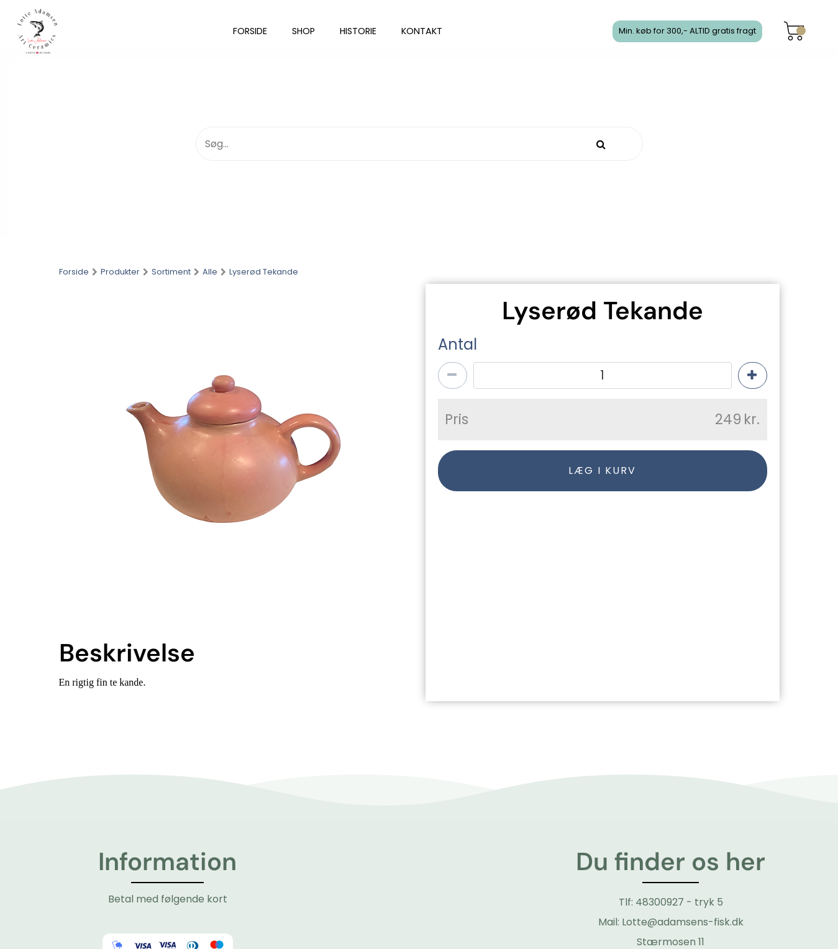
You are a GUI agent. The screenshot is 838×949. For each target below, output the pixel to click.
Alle (210, 272)
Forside (74, 272)
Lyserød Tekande (263, 272)
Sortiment (171, 272)
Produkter (120, 272)
